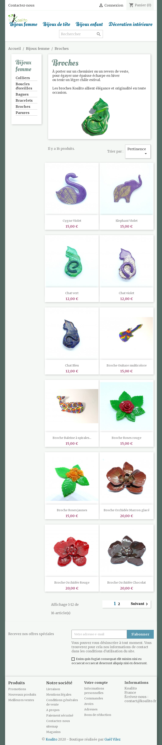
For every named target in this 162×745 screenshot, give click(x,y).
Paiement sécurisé (59, 715)
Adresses (90, 709)
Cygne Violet (72, 221)
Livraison (53, 689)
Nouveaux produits (22, 694)
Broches (23, 106)
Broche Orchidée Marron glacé (126, 510)
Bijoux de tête (56, 24)
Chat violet (126, 293)
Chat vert (71, 293)
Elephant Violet (127, 221)
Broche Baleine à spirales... (72, 438)
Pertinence (137, 151)
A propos (52, 710)
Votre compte (96, 682)
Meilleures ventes (21, 700)
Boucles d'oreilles (24, 86)
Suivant (140, 604)
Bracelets (24, 100)
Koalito (51, 739)
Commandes (93, 698)
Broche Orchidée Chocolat (126, 582)
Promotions (17, 689)
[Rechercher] (81, 34)
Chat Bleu (72, 365)
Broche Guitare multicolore (127, 365)
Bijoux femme (23, 24)
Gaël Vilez (112, 739)
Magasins (53, 732)
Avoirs (88, 704)
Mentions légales (58, 694)
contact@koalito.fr (140, 701)
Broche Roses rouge (126, 438)
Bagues (22, 94)
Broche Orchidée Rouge (71, 582)
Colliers (23, 78)
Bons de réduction (97, 715)
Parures (23, 113)
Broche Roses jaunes (72, 510)
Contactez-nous (21, 5)
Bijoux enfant (89, 24)
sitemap (52, 726)
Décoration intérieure (130, 24)
